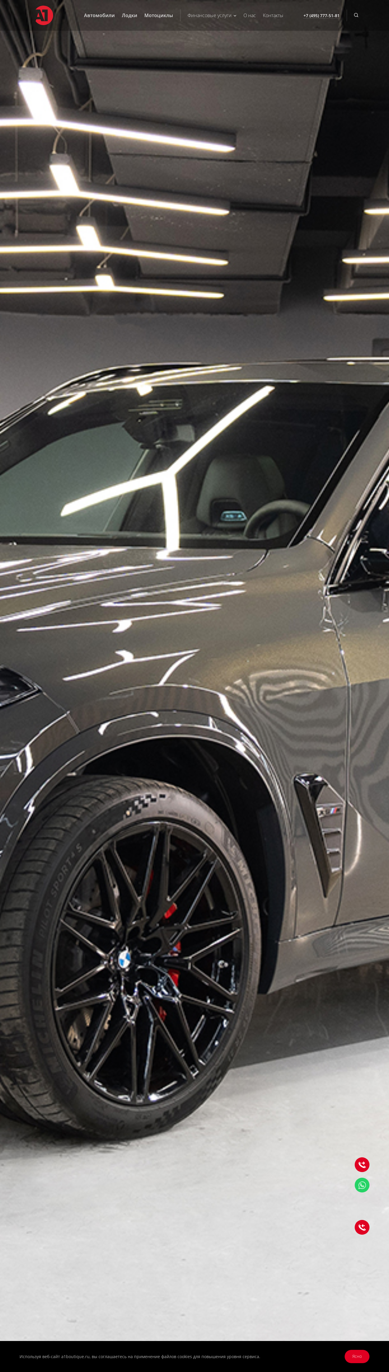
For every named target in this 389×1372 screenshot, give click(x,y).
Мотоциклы (158, 15)
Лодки (129, 15)
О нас (249, 15)
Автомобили (99, 15)
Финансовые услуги (212, 15)
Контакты (273, 15)
